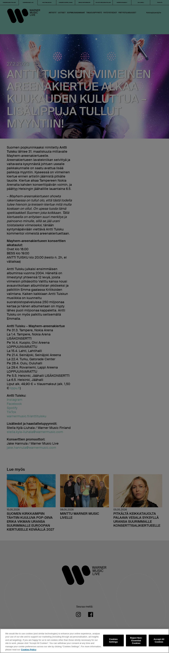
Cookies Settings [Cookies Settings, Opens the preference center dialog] (113, 640)
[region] (84, 641)
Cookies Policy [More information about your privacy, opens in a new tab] (28, 649)
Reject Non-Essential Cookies (136, 640)
